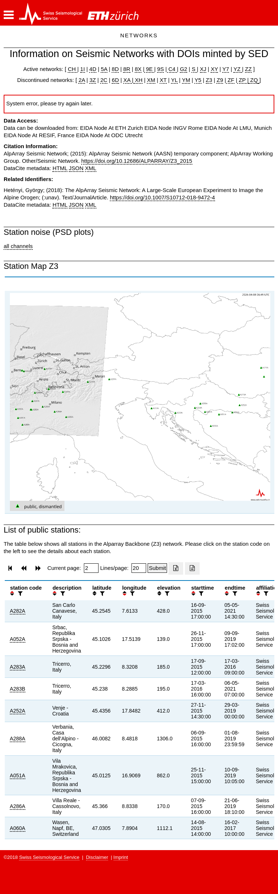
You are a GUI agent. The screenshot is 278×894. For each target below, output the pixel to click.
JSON (76, 168)
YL (174, 80)
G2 (183, 69)
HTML (59, 168)
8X (138, 69)
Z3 (209, 80)
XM (151, 80)
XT (163, 80)
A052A (17, 639)
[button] (9, 15)
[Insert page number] (91, 568)
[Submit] (157, 568)
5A (104, 69)
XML (90, 168)
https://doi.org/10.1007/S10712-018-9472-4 (162, 197)
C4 (172, 69)
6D (115, 80)
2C (103, 80)
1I (82, 69)
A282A (17, 611)
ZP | (243, 80)
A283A (17, 667)
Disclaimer (97, 857)
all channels (18, 246)
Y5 (197, 80)
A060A (17, 828)
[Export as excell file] (175, 568)
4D (92, 69)
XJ (203, 69)
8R (126, 69)
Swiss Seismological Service (49, 857)
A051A (17, 775)
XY (214, 69)
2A (81, 80)
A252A (17, 711)
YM (186, 80)
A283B (17, 689)
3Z (92, 80)
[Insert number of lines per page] (138, 568)
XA (127, 80)
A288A (17, 738)
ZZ (248, 69)
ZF (230, 80)
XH (137, 80)
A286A (17, 806)
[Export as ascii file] (192, 568)
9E (149, 69)
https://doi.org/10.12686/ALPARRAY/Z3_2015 (136, 161)
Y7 (225, 69)
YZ (237, 69)
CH (72, 69)
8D (115, 69)
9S (160, 69)
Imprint (121, 857)
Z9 (219, 80)
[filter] (19, 593)
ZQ (253, 80)
